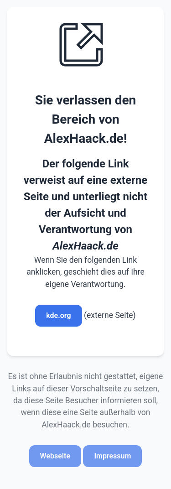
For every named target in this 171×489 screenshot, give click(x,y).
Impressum (112, 456)
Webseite (55, 456)
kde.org (58, 315)
